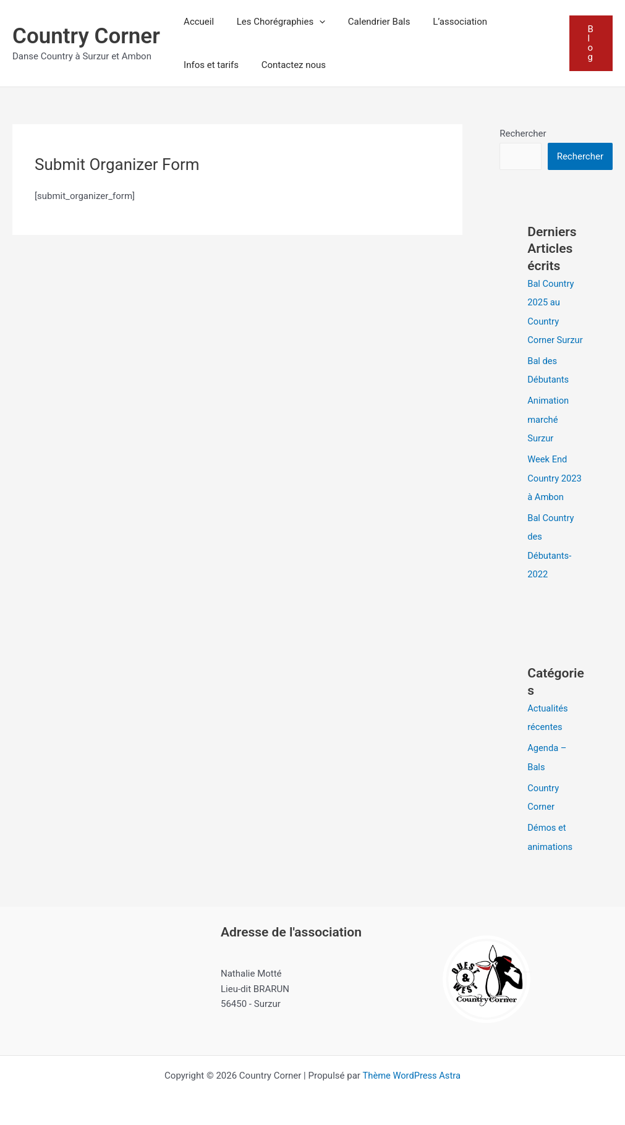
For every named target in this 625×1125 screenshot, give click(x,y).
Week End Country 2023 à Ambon (555, 476)
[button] (313, 21)
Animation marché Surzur (548, 418)
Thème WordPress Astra (412, 1070)
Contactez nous (287, 64)
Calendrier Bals (369, 21)
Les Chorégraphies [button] (275, 21)
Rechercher (523, 133)
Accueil (197, 21)
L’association (446, 21)
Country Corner (86, 36)
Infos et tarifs (209, 64)
